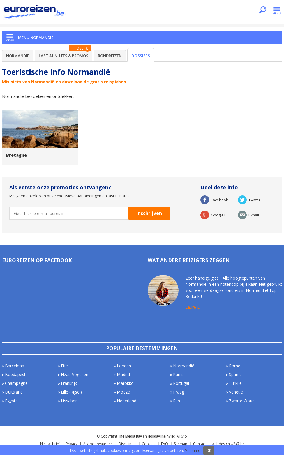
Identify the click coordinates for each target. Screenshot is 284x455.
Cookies (148, 443)
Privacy (71, 443)
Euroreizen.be (34, 13)
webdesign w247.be (228, 443)
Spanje (235, 374)
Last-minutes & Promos (63, 55)
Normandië (17, 55)
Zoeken (263, 10)
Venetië (236, 392)
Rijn (176, 400)
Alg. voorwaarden (98, 443)
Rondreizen (110, 55)
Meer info (192, 450)
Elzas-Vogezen (74, 374)
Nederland (126, 400)
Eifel (65, 365)
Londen (124, 365)
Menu (276, 10)
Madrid (123, 374)
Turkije (235, 383)
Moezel (124, 392)
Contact (199, 443)
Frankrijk (69, 383)
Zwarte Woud (242, 400)
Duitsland (14, 392)
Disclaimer (127, 443)
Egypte (11, 400)
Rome (234, 365)
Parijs (178, 374)
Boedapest (15, 374)
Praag (178, 392)
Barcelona (14, 365)
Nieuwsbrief (50, 443)
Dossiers (140, 55)
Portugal (181, 383)
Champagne (16, 383)
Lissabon (69, 400)
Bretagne (16, 155)
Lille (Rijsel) (71, 392)
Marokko (125, 383)
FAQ (164, 443)
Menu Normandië (35, 37)
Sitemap (180, 443)
